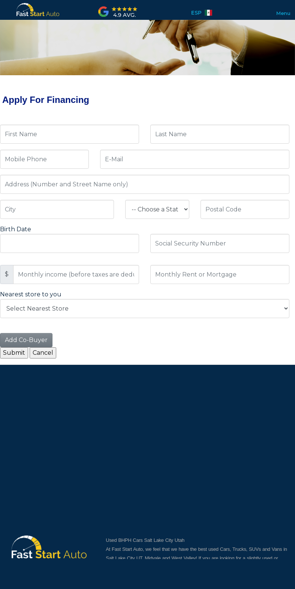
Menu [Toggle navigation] (280, 13)
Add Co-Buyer (26, 340)
